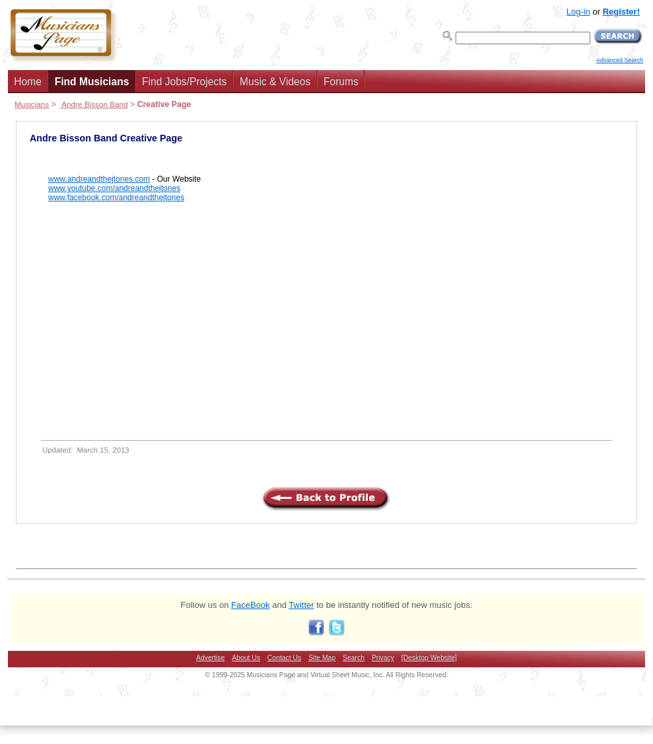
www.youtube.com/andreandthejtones (114, 188)
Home (28, 81)
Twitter (301, 605)
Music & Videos (275, 81)
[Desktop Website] (429, 657)
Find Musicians (92, 81)
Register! (621, 12)
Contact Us (284, 657)
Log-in (578, 12)
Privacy (383, 657)
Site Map (321, 657)
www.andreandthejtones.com (99, 179)
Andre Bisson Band (94, 104)
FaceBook (250, 605)
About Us (246, 657)
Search (353, 657)
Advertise (210, 657)
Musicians (32, 104)
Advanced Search (619, 60)
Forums (341, 81)
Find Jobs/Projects (184, 81)
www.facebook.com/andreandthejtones (116, 197)
